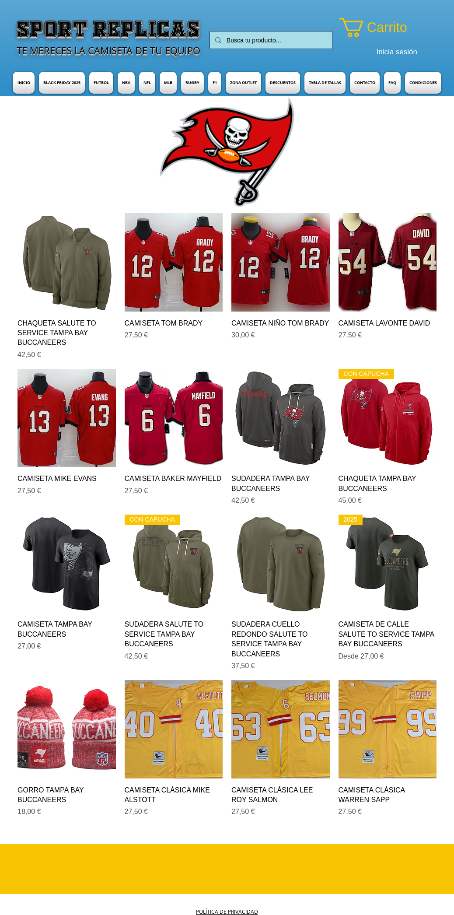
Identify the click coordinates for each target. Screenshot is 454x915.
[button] (385, 27)
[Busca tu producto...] (270, 40)
